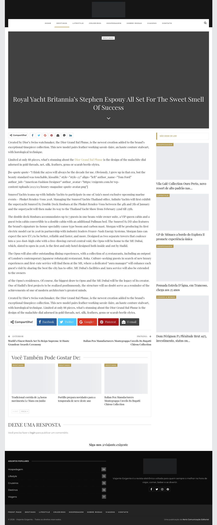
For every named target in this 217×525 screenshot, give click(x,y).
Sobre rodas (134, 23)
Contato (167, 23)
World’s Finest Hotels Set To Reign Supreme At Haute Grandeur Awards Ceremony (38, 342)
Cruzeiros (95, 23)
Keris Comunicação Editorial (196, 519)
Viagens (152, 23)
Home (48, 23)
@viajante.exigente (115, 445)
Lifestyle (78, 23)
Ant (15, 411)
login (33, 432)
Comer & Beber (166, 297)
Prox (24, 411)
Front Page (15, 512)
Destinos (62, 23)
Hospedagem (114, 23)
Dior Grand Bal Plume (89, 159)
